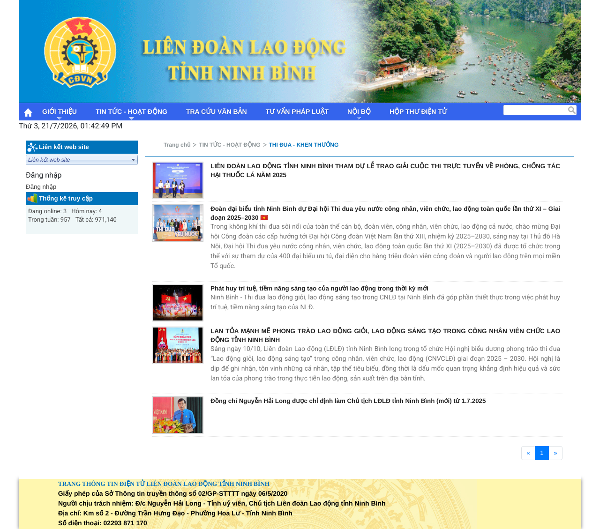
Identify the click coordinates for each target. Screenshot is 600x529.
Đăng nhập (41, 186)
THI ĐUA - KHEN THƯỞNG (304, 145)
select (133, 160)
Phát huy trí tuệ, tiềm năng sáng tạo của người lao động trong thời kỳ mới (319, 288)
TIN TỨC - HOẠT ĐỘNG (229, 145)
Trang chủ (177, 145)
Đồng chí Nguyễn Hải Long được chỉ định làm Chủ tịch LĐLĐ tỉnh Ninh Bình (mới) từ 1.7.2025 (348, 400)
